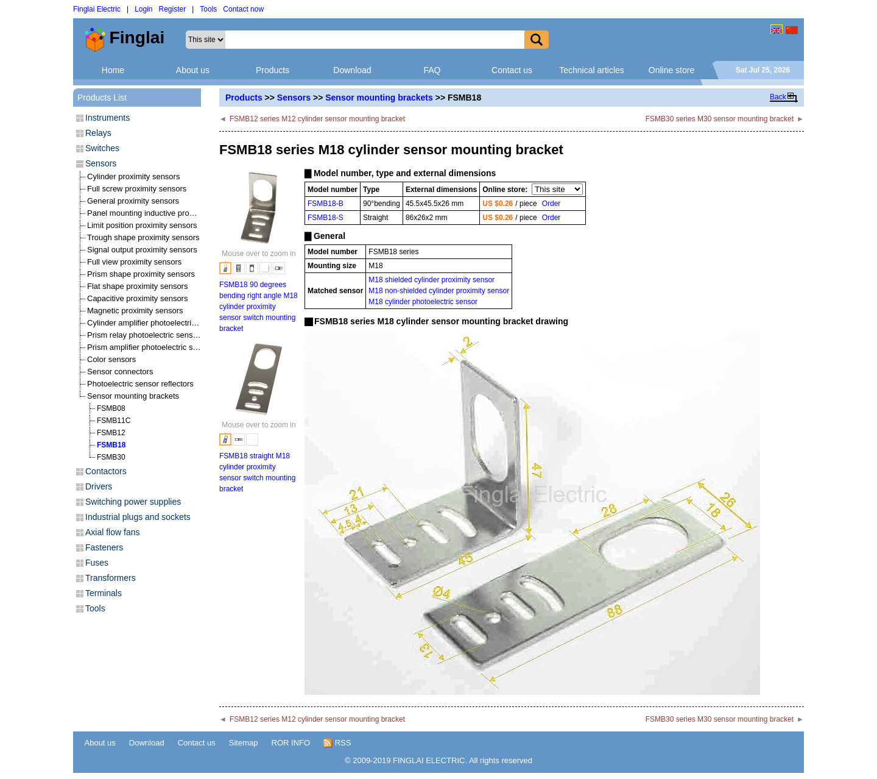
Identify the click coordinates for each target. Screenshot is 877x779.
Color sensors (111, 359)
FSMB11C (113, 420)
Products (272, 70)
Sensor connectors (120, 371)
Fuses (96, 562)
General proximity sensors (133, 200)
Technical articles (591, 70)
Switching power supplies (133, 502)
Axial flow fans (112, 532)
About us (193, 70)
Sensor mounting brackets (379, 97)
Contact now (243, 9)
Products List (102, 97)
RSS (337, 743)
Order (551, 203)
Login (143, 9)
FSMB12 (111, 433)
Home (113, 70)
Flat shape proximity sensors (137, 286)
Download (352, 70)
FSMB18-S (325, 217)
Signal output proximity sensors (142, 249)
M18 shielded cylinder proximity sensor (431, 280)
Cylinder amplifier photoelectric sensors (156, 322)
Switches (102, 148)
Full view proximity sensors (134, 261)
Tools (208, 9)
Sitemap (243, 742)
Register (172, 9)
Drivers (98, 486)
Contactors (106, 471)
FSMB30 (111, 457)
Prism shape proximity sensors (141, 274)
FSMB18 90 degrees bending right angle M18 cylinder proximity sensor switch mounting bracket (258, 306)
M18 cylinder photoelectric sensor (422, 301)
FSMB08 (111, 408)
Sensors (294, 97)
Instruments (107, 118)
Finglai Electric (97, 9)
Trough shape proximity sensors (143, 237)
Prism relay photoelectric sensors (145, 335)
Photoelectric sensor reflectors (140, 383)
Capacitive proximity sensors (137, 298)
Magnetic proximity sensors (135, 310)
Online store (671, 70)
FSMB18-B (325, 203)
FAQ (431, 70)
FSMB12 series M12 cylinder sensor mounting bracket (317, 119)
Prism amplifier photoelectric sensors (151, 347)
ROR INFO (291, 742)
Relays (98, 133)
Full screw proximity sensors (136, 188)
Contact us (511, 70)
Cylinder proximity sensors (133, 176)
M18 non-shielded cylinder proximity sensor (438, 290)
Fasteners (104, 547)
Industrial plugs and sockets (138, 517)
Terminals (103, 593)
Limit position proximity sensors (142, 225)
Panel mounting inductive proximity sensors (163, 213)
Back (778, 97)
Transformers (110, 578)
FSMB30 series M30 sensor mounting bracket (720, 119)
